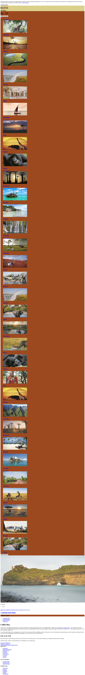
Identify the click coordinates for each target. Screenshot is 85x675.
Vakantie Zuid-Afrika (10, 563)
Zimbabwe (5, 625)
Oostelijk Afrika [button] (6, 119)
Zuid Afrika (5, 621)
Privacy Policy (6, 607)
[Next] (6, 672)
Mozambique (5, 627)
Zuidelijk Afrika (6, 615)
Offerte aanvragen (4, 16)
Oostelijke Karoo (6, 573)
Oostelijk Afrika (6, 616)
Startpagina (5, 602)
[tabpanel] (42, 557)
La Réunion (5, 639)
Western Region (6, 574)
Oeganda (5, 634)
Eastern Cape (17, 563)
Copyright (5, 608)
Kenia (4, 631)
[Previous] (2, 672)
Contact (4, 611)
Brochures (5, 605)
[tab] (42, 569)
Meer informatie (25, 2)
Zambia (4, 626)
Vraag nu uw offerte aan (5, 596)
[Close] (9, 673)
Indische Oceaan (6, 617)
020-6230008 (5, 667)
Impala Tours (3, 563)
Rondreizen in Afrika (7, 603)
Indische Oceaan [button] (6, 170)
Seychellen (5, 641)
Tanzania (5, 633)
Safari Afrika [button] (5, 470)
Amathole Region (6, 571)
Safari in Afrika (6, 604)
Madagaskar (5, 638)
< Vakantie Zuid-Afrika (8, 566)
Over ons (5, 610)
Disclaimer (5, 606)
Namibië (4, 623)
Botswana (5, 624)
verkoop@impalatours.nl (8, 666)
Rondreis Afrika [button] (6, 238)
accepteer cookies (4, 4)
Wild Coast (22, 563)
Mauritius (5, 640)
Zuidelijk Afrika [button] (6, 19)
